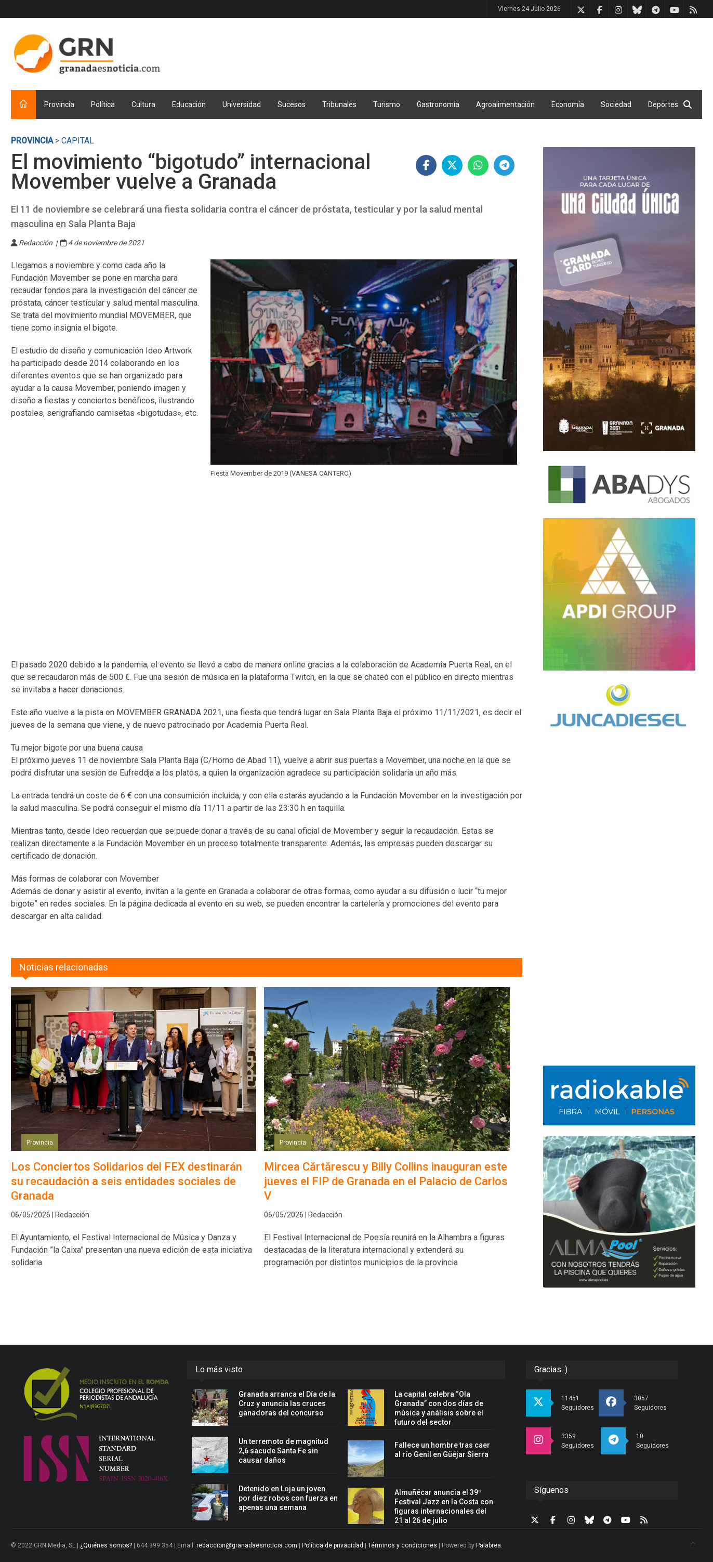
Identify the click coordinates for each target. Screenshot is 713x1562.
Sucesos (292, 104)
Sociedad (616, 104)
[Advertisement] (513, 52)
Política (103, 104)
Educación (189, 104)
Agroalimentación (505, 104)
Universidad (241, 104)
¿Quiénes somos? (106, 1545)
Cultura (143, 104)
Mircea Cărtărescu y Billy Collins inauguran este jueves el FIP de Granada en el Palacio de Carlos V (386, 1181)
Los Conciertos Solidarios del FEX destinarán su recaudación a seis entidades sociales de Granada (126, 1181)
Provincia (59, 104)
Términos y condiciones (402, 1545)
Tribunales (339, 104)
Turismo (386, 104)
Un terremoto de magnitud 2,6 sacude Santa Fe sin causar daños (283, 1450)
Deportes (663, 104)
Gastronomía (438, 104)
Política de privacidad (332, 1545)
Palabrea (488, 1545)
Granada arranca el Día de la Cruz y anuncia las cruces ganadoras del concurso (287, 1403)
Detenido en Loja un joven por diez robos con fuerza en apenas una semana (288, 1498)
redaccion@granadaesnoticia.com (246, 1545)
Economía (567, 104)
